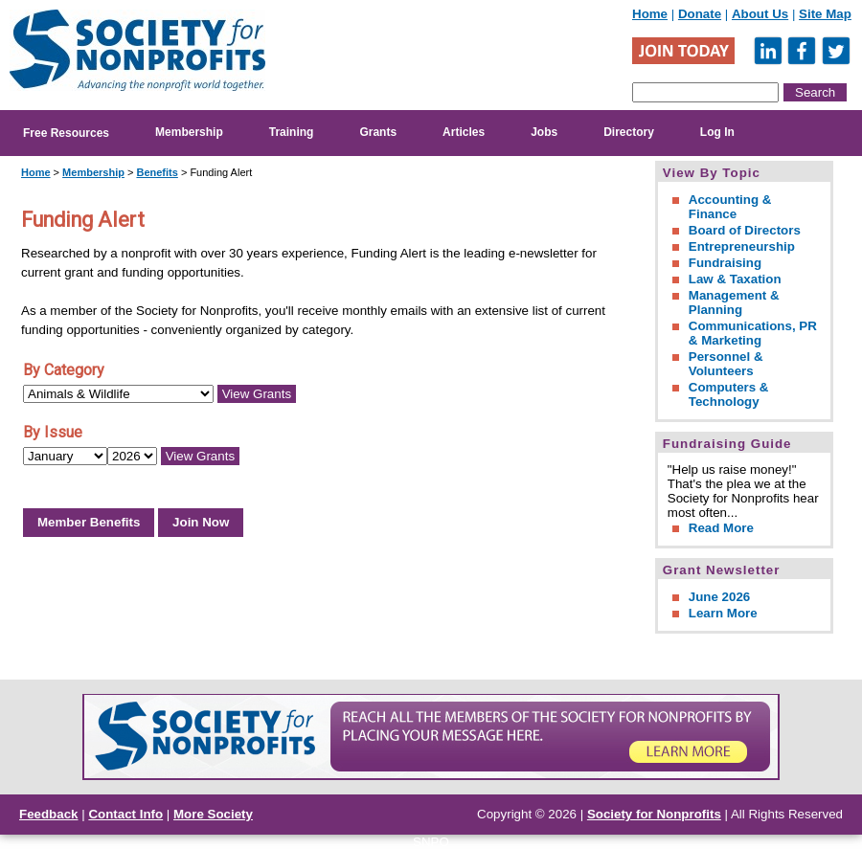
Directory (628, 132)
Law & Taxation (735, 279)
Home (650, 14)
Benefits (156, 172)
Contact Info (125, 814)
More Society (213, 814)
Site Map (825, 14)
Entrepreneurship (742, 246)
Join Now (200, 522)
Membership (189, 132)
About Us (760, 14)
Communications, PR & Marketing (753, 333)
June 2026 (719, 597)
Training (291, 132)
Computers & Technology (729, 394)
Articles (463, 132)
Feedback (49, 814)
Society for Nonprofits (654, 814)
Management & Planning (734, 302)
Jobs (544, 132)
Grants (378, 132)
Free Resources (66, 133)
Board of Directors (745, 230)
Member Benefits (88, 522)
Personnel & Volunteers (726, 363)
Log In (717, 132)
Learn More (723, 613)
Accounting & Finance (730, 206)
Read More (721, 528)
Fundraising (725, 263)
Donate (699, 14)
